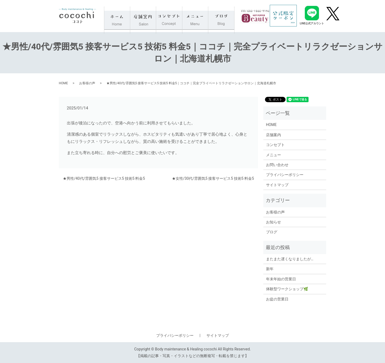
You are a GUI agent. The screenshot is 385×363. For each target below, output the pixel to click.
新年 (270, 269)
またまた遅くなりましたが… (289, 259)
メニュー (195, 16)
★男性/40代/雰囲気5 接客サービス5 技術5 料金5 (104, 178)
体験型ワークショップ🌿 (287, 289)
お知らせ (273, 222)
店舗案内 (143, 16)
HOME (117, 16)
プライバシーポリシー (284, 175)
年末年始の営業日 (281, 279)
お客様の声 (87, 83)
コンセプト (169, 16)
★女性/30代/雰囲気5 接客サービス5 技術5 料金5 (213, 178)
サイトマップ (277, 185)
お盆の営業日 (277, 299)
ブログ (221, 16)
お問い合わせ (277, 165)
